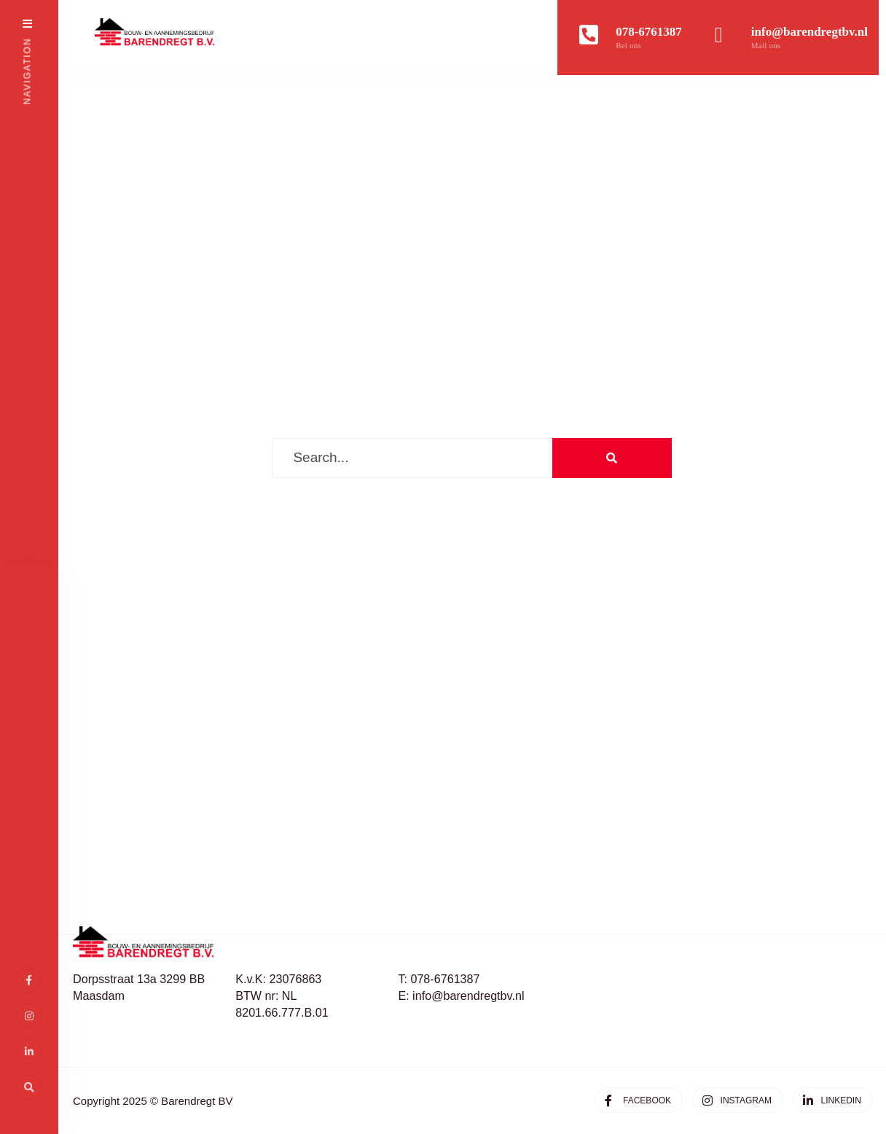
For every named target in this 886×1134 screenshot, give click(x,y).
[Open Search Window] (29, 1087)
